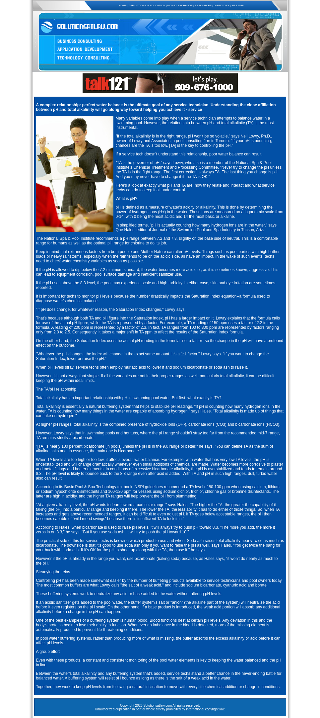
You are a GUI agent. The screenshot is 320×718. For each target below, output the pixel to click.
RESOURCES (203, 5)
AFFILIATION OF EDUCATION (147, 5)
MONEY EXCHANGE (179, 5)
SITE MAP (237, 5)
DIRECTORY (221, 5)
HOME (123, 5)
